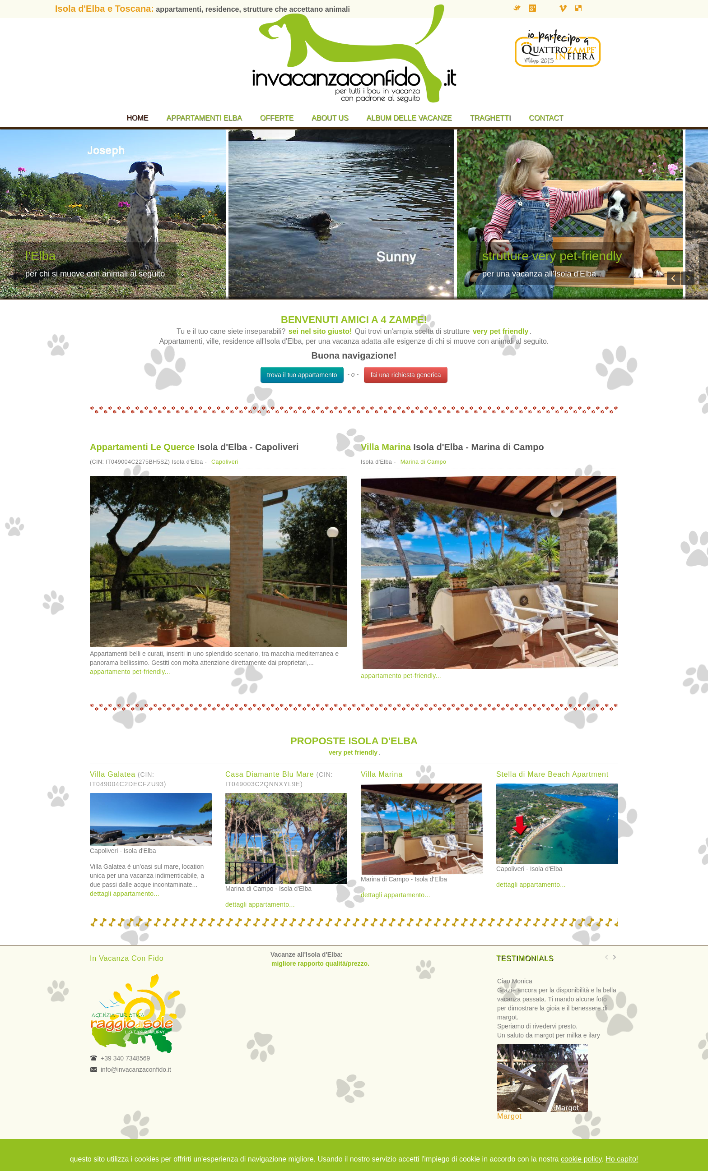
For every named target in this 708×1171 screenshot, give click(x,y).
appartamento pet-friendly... (130, 671)
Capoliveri (224, 462)
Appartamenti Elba (204, 118)
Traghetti (490, 118)
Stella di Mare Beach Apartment (552, 774)
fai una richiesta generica (406, 374)
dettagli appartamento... (124, 893)
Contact (546, 118)
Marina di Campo (424, 462)
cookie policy (581, 1159)
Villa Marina (386, 447)
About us (330, 118)
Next (687, 278)
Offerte (276, 118)
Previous (673, 278)
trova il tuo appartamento (302, 374)
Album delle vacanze (409, 118)
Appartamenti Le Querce (142, 447)
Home (138, 118)
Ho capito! (622, 1159)
